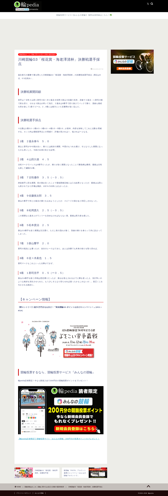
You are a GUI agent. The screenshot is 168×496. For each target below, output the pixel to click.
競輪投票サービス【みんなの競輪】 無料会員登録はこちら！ (84, 15)
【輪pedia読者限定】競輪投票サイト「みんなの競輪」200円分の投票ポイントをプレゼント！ (59, 439)
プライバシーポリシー (23, 493)
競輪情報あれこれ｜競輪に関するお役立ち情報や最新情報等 (37, 54)
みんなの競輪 (39, 493)
